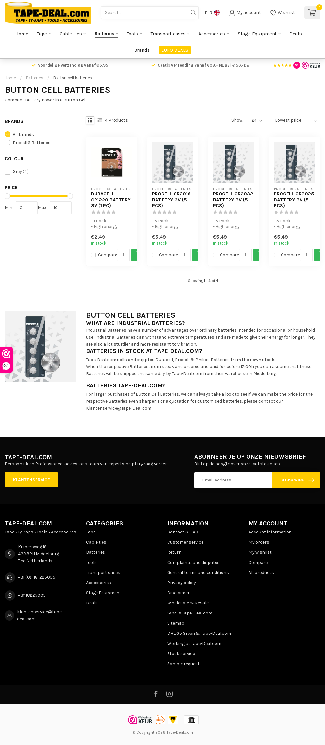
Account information (270, 532)
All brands (23, 134)
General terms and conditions (198, 572)
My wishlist (260, 552)
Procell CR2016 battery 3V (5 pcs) (171, 199)
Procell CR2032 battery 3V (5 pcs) (233, 199)
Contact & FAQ (182, 532)
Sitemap (175, 623)
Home (21, 33)
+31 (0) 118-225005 (36, 577)
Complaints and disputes (193, 562)
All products (261, 572)
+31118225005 (32, 595)
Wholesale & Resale (188, 603)
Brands (142, 50)
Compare (107, 254)
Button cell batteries (72, 77)
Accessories (211, 33)
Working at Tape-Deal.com (194, 643)
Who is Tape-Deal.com (189, 613)
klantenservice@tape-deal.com (40, 615)
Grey (21, 171)
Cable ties (71, 33)
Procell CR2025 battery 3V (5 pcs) (294, 199)
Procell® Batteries (31, 142)
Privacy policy (181, 582)
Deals (295, 33)
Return (174, 552)
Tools (132, 33)
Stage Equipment (257, 33)
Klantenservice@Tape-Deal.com (118, 408)
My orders (259, 542)
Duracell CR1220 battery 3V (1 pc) (111, 199)
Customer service (185, 542)
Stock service (181, 653)
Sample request (183, 663)
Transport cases (168, 33)
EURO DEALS (174, 50)
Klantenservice (31, 479)
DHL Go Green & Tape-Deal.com (199, 633)
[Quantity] (123, 255)
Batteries (104, 33)
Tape (42, 33)
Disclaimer (178, 592)
